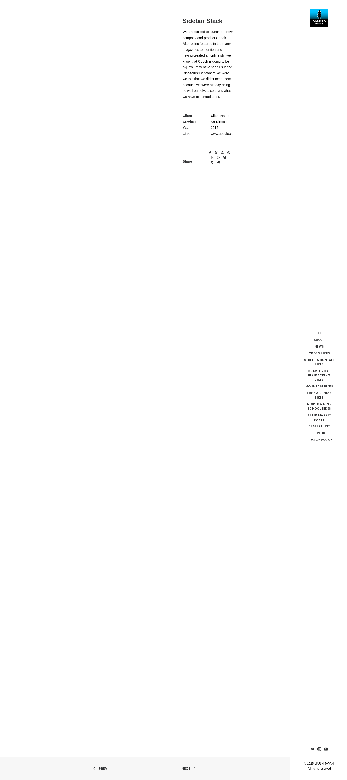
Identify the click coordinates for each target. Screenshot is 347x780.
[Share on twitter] (216, 152)
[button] (313, 749)
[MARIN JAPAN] (319, 18)
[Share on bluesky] (224, 157)
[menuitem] (313, 749)
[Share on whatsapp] (218, 157)
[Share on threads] (222, 152)
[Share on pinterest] (228, 152)
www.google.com (223, 133)
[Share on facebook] (210, 152)
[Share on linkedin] (212, 157)
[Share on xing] (212, 162)
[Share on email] (218, 162)
